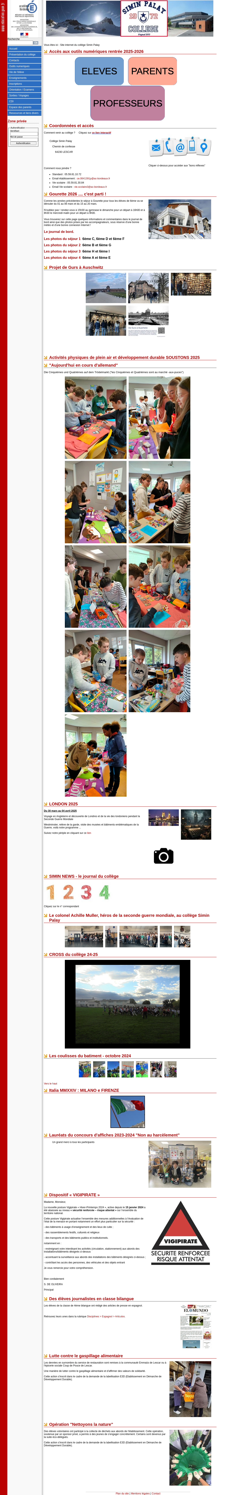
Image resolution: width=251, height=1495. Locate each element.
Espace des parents (20, 107)
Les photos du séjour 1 (62, 239)
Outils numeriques (19, 66)
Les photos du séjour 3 (62, 251)
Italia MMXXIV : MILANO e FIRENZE (84, 1090)
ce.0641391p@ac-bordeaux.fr (93, 178)
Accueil (13, 48)
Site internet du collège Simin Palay (80, 44)
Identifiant (14, 131)
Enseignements (18, 78)
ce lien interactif (101, 132)
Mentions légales (140, 1493)
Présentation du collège (22, 54)
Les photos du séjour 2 (62, 245)
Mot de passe (16, 137)
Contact (156, 1493)
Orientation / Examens (21, 89)
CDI (11, 101)
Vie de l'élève (16, 72)
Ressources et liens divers (23, 113)
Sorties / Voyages (19, 95)
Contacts (14, 60)
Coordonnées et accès (71, 125)
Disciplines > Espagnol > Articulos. (106, 1316)
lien (89, 833)
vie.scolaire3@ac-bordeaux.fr (90, 186)
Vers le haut (50, 1083)
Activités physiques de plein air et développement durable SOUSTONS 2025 (124, 357)
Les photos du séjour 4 (62, 257)
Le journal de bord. (59, 231)
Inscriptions (15, 83)
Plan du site (122, 1493)
